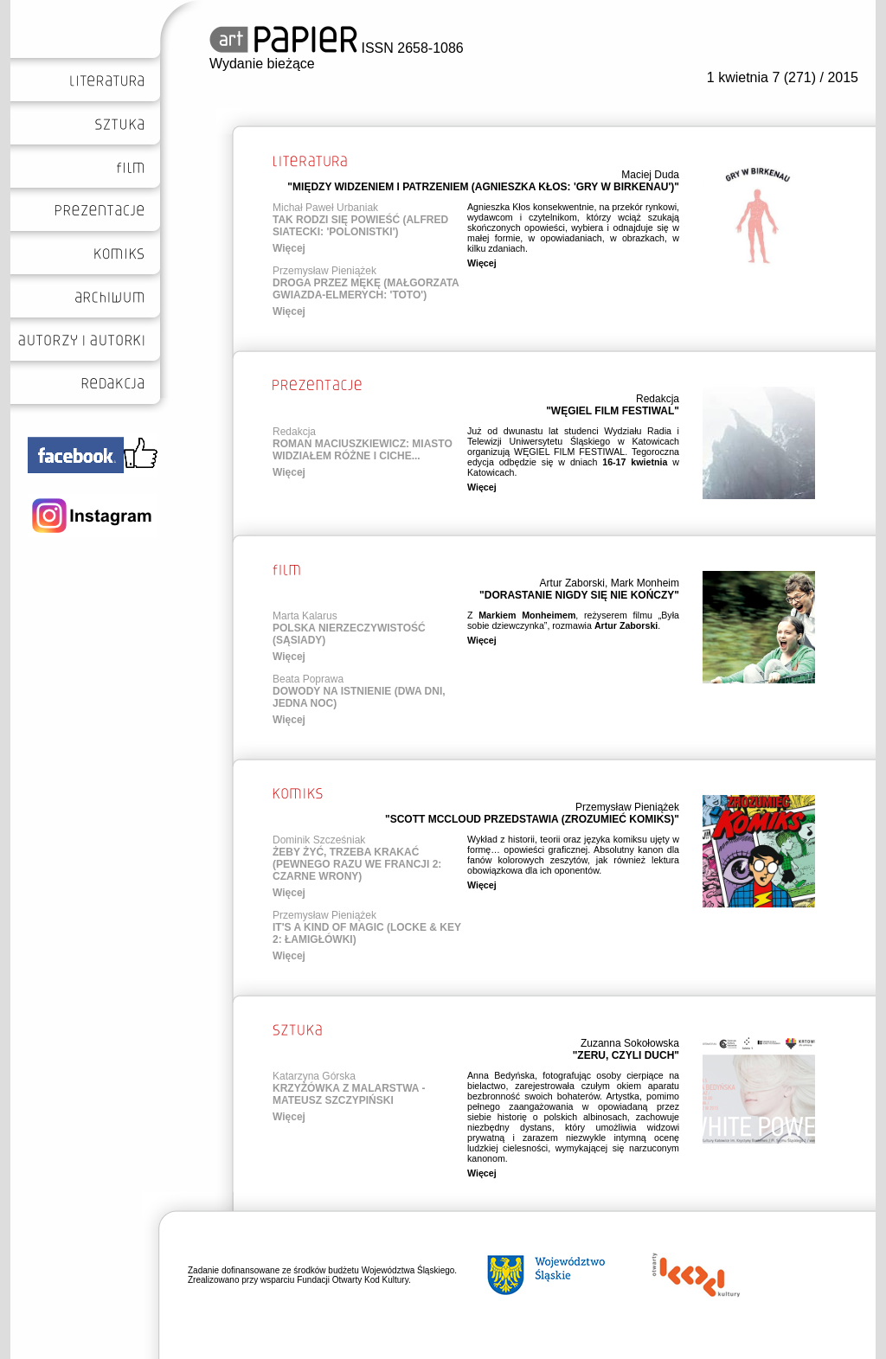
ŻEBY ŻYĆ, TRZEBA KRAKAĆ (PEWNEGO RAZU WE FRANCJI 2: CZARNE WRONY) (357, 864)
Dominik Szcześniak (319, 840)
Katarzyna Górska (314, 1076)
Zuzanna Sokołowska (630, 1043)
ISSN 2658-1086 (336, 48)
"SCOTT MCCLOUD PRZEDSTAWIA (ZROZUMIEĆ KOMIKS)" (532, 819)
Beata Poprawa (308, 679)
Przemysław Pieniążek (324, 271)
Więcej (289, 248)
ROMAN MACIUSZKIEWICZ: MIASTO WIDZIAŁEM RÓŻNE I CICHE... (363, 450)
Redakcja (657, 399)
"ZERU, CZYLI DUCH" (626, 1055)
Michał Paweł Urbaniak (325, 208)
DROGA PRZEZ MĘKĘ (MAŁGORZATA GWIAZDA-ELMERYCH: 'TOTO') (366, 289)
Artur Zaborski (572, 583)
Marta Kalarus (305, 616)
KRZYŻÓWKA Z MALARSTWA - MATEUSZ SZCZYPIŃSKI (349, 1094)
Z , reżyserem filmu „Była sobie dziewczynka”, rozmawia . (573, 620)
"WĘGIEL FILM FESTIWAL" (612, 411)
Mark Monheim (645, 583)
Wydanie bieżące (262, 63)
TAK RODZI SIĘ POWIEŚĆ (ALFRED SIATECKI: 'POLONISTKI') (360, 226)
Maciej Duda (650, 175)
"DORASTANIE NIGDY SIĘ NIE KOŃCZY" (579, 595)
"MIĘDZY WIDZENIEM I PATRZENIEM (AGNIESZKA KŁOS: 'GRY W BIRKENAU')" (483, 187)
